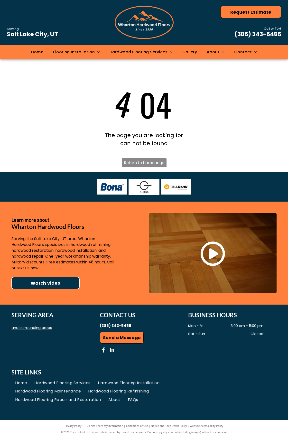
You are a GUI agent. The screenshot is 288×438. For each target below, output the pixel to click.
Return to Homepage (144, 163)
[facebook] (103, 350)
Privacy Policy (73, 426)
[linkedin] (112, 350)
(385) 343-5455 (257, 34)
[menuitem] (37, 52)
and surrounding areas (31, 327)
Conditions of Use (137, 426)
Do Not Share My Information (104, 426)
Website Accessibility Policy (206, 426)
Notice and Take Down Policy (169, 426)
